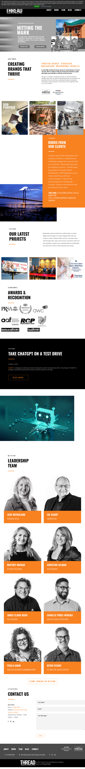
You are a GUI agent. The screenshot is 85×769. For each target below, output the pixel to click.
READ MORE (18, 377)
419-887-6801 (10, 756)
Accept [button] (37, 6)
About (49, 10)
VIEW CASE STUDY (23, 47)
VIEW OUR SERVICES (41, 47)
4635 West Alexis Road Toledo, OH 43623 (33, 756)
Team (63, 10)
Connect (78, 10)
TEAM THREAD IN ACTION (42, 681)
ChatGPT (10, 368)
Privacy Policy (46, 766)
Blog (70, 10)
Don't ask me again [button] (46, 6)
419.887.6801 (16, 707)
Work (56, 10)
